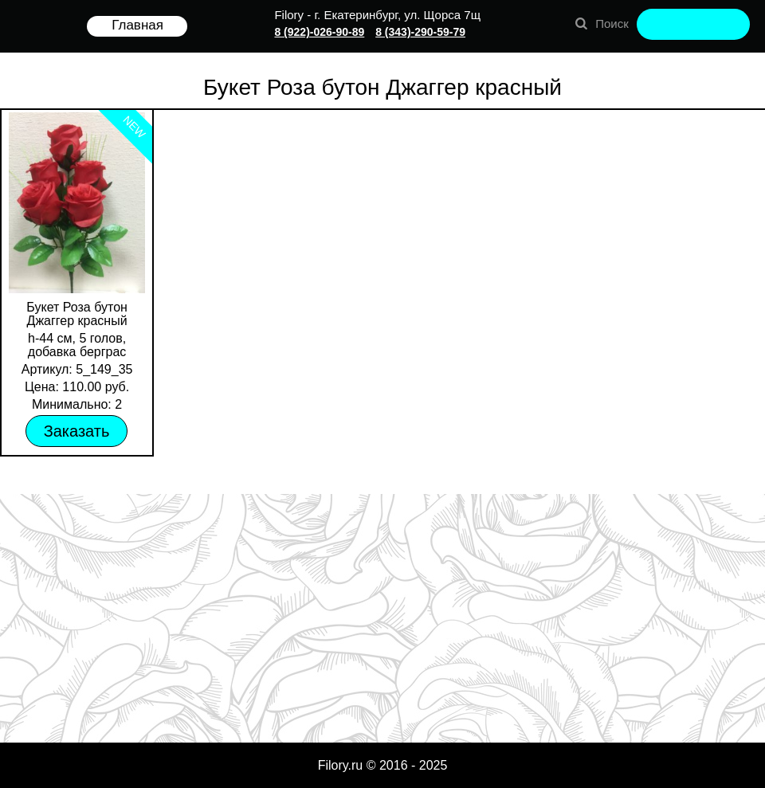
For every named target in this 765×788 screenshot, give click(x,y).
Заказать (77, 431)
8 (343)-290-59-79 (420, 31)
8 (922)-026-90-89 (319, 31)
